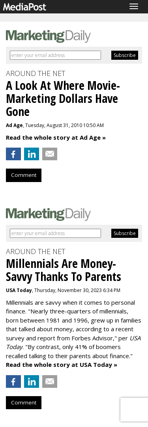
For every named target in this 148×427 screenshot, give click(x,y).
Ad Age (14, 125)
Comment (23, 174)
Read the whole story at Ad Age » (56, 137)
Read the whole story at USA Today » (61, 364)
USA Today (19, 290)
